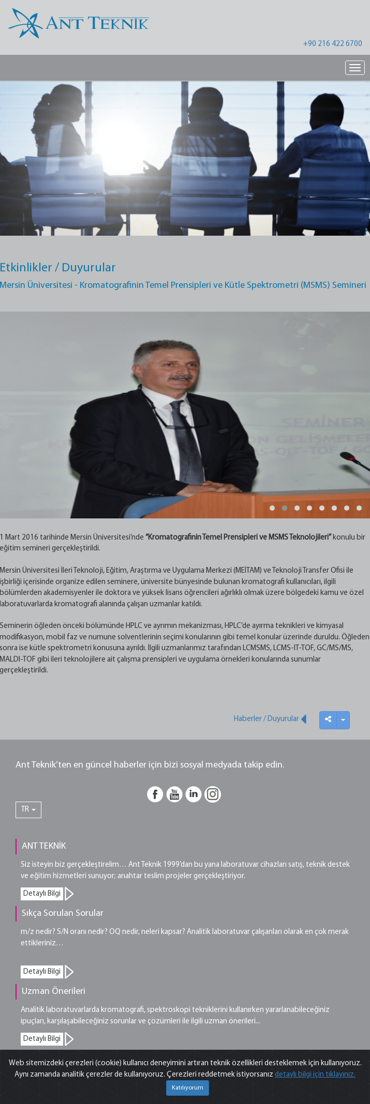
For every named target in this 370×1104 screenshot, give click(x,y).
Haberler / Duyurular (270, 719)
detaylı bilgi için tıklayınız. (315, 1075)
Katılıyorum (187, 1088)
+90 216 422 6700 (332, 44)
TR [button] (28, 810)
